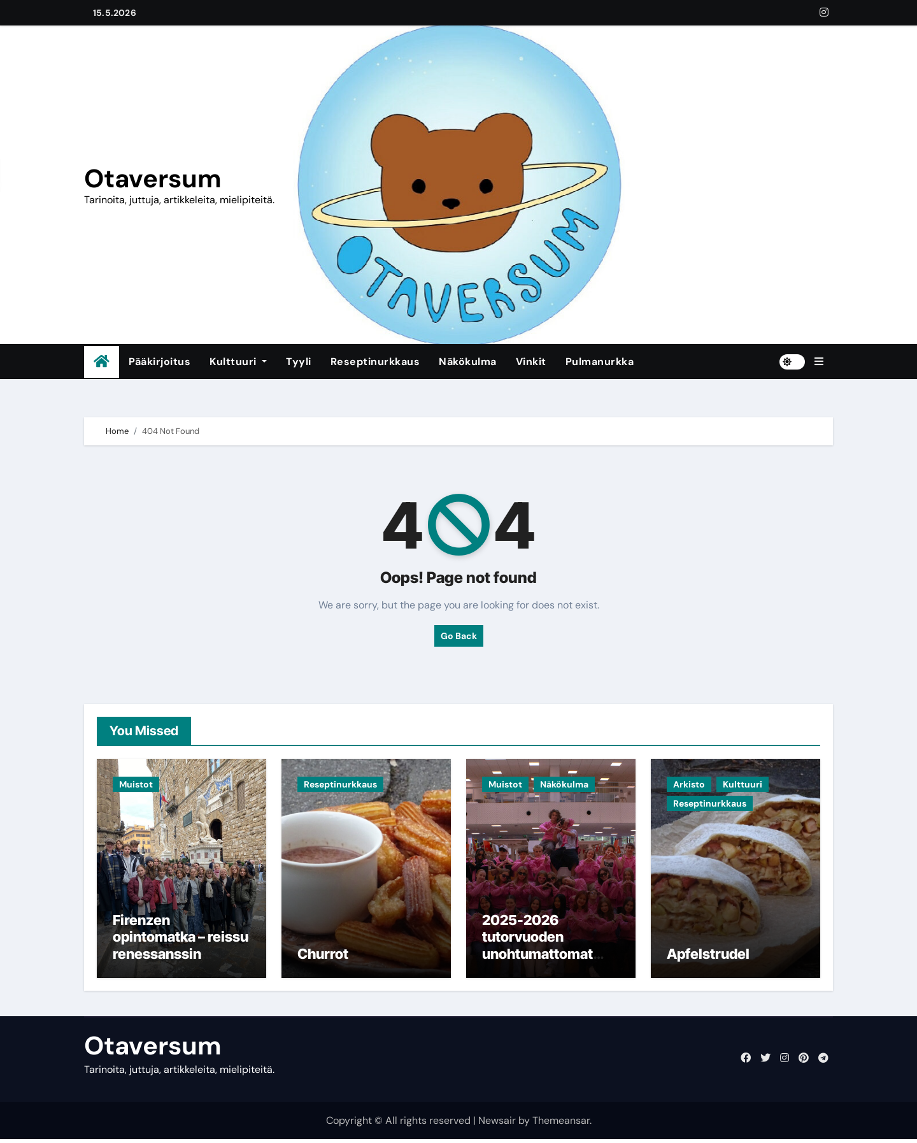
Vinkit (531, 361)
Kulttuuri (238, 361)
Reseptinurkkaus (375, 361)
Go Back (459, 636)
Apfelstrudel (708, 957)
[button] (818, 362)
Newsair (497, 1123)
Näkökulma (468, 361)
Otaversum (153, 178)
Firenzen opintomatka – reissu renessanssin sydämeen (180, 948)
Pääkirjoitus (159, 361)
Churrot (322, 957)
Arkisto (689, 784)
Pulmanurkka (599, 361)
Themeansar (561, 1123)
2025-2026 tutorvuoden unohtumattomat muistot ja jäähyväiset (537, 957)
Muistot (136, 784)
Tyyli (298, 361)
